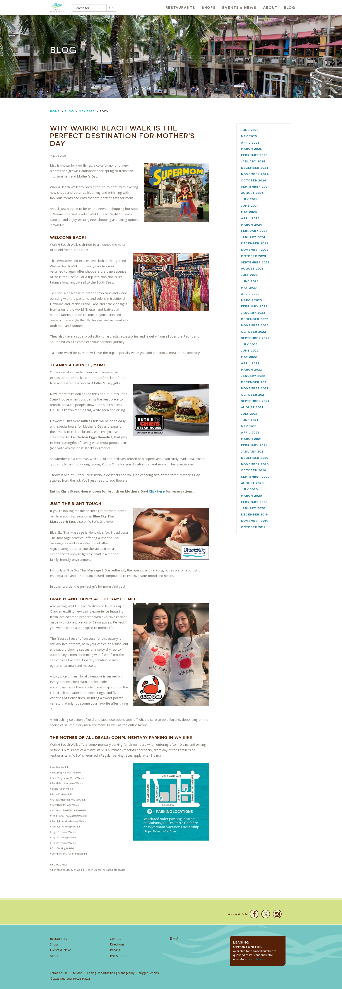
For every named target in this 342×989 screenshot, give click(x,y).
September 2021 (255, 401)
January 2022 (253, 376)
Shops (209, 7)
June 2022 (250, 350)
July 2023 (249, 275)
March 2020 (251, 495)
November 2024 (255, 174)
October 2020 (253, 470)
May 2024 (249, 212)
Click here (157, 491)
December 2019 (254, 514)
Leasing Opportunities (100, 973)
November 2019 (254, 521)
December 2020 (254, 458)
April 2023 (250, 294)
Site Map (76, 973)
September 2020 (255, 476)
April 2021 (250, 432)
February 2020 (254, 502)
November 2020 (255, 464)
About (270, 7)
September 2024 (255, 186)
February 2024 (254, 230)
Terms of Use (59, 973)
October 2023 (253, 256)
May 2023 (249, 287)
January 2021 (253, 451)
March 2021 (251, 439)
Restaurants (180, 7)
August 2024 (252, 193)
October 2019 (253, 527)
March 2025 (251, 148)
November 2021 (254, 388)
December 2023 (254, 243)
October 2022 (253, 331)
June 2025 (250, 130)
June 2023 (250, 281)
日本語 (174, 938)
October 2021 (253, 394)
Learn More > (256, 959)
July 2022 (249, 344)
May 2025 (87, 111)
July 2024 (249, 199)
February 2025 (254, 155)
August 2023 (252, 268)
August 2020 (252, 483)
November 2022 (255, 325)
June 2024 (250, 205)
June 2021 (249, 420)
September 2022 (255, 338)
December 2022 (254, 319)
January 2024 (253, 237)
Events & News (239, 7)
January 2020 (253, 508)
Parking (115, 950)
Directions (117, 944)
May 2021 (248, 426)
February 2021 (254, 445)
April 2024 (250, 218)
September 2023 (255, 262)
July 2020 (249, 489)
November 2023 (255, 249)
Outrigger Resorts (147, 973)
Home (55, 111)
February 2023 (254, 306)
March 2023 (251, 300)
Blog (289, 7)
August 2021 (252, 407)
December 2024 (254, 167)
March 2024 (251, 224)
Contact (115, 939)
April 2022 (250, 363)
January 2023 (253, 312)
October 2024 (253, 180)
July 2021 (249, 413)
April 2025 (250, 142)
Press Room (118, 956)
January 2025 (253, 161)
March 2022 (251, 369)
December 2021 (254, 382)
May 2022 (249, 357)
